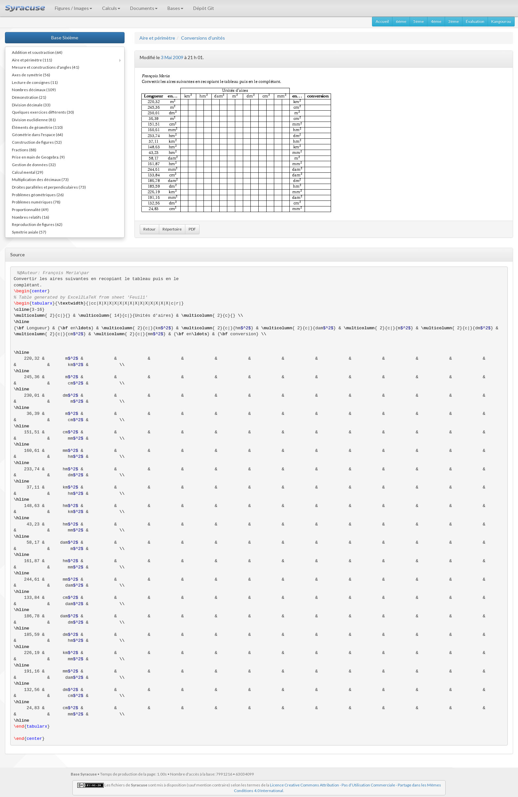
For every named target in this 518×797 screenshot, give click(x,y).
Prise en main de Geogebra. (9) (38, 157)
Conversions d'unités (203, 38)
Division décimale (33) (31, 104)
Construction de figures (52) (37, 142)
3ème (453, 21)
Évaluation (475, 21)
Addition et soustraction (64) (37, 52)
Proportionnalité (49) (30, 209)
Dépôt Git (203, 8)
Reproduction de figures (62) (37, 224)
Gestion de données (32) (34, 164)
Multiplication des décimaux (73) (40, 179)
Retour (149, 229)
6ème (401, 21)
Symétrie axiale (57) (29, 232)
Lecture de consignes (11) (35, 82)
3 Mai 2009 (172, 57)
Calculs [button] (111, 8)
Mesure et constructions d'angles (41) (45, 67)
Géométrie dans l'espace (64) (37, 134)
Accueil (382, 21)
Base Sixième (64, 37)
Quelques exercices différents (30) (43, 112)
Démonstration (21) (29, 97)
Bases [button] (175, 8)
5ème (418, 21)
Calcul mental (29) (27, 172)
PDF (192, 229)
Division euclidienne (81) (34, 119)
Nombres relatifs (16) (30, 217)
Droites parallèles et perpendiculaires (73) (49, 187)
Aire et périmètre (157, 38)
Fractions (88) (24, 149)
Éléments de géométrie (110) (37, 127)
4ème (436, 21)
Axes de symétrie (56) (31, 74)
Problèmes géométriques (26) (38, 194)
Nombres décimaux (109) (34, 89)
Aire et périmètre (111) (32, 59)
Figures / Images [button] (73, 8)
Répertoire (172, 229)
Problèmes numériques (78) (36, 201)
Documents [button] (144, 8)
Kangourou (501, 21)
